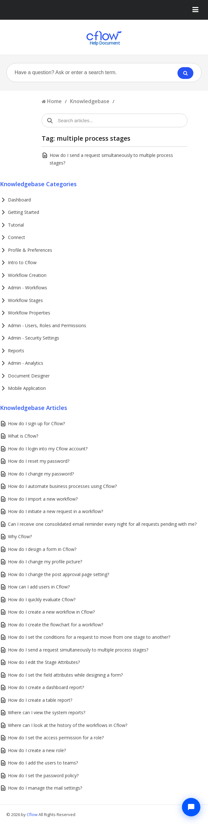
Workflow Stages (25, 300)
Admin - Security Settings (33, 338)
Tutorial (16, 225)
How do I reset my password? (38, 461)
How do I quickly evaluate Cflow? (41, 599)
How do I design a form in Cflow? (42, 549)
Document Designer (29, 376)
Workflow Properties (29, 313)
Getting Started (23, 212)
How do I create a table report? (40, 700)
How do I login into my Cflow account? (47, 449)
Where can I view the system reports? (46, 712)
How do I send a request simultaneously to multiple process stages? (78, 650)
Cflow (32, 814)
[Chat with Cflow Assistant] (191, 807)
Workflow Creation (27, 275)
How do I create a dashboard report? (46, 687)
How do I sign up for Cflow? (36, 423)
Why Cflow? (20, 536)
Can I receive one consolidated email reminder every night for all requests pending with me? (102, 524)
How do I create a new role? (37, 750)
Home (54, 101)
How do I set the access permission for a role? (56, 738)
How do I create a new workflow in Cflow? (51, 612)
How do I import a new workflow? (43, 499)
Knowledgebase (89, 101)
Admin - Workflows (27, 288)
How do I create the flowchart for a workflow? (55, 625)
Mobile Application (27, 388)
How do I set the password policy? (43, 775)
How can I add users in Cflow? (39, 587)
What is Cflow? (23, 436)
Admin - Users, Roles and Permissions (47, 325)
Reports (16, 351)
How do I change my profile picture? (45, 562)
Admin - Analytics (25, 363)
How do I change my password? (41, 474)
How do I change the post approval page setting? (58, 574)
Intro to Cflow (22, 262)
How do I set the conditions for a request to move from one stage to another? (89, 637)
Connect (16, 237)
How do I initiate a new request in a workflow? (55, 511)
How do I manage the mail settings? (45, 788)
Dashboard (19, 200)
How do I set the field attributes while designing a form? (65, 675)
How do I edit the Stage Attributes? (44, 662)
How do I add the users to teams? (43, 763)
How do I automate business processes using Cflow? (62, 486)
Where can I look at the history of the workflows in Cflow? (67, 725)
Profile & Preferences (30, 250)
